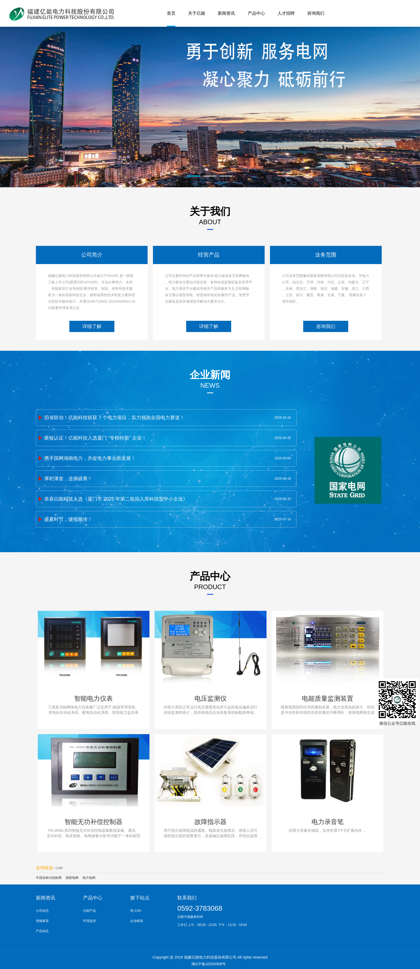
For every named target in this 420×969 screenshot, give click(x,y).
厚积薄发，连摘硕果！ (68, 494)
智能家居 (42, 921)
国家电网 (72, 878)
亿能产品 (89, 911)
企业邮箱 (136, 921)
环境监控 (89, 921)
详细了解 (92, 346)
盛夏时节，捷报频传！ (68, 535)
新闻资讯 (45, 898)
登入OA (135, 911)
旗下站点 (139, 898)
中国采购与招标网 (49, 878)
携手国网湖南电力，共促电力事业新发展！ (90, 474)
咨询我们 (325, 346)
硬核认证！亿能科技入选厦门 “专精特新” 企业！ (95, 453)
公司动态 (42, 911)
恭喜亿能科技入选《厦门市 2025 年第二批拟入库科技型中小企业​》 (116, 514)
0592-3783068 (199, 908)
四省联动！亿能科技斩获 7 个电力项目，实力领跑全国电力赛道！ (114, 433)
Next (374, 110)
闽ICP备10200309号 (209, 964)
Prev (46, 110)
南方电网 (88, 878)
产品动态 (42, 931)
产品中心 (92, 898)
